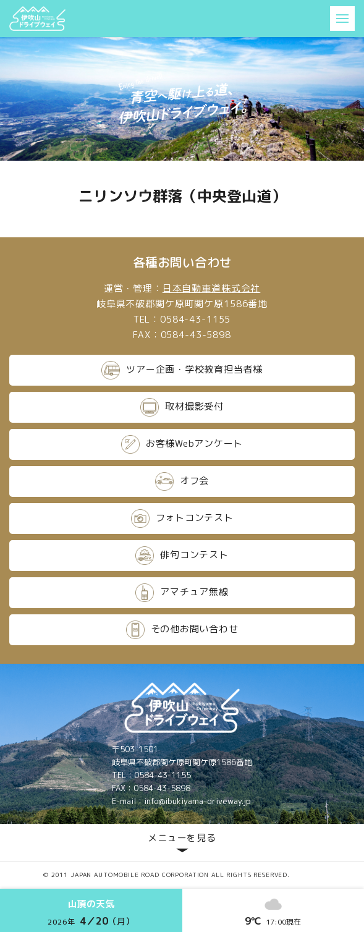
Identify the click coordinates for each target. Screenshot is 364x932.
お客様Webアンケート (182, 444)
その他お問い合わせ (182, 630)
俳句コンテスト (181, 555)
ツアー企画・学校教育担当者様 (182, 370)
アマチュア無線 (181, 592)
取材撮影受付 (182, 407)
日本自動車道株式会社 (212, 288)
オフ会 (182, 481)
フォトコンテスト (182, 518)
